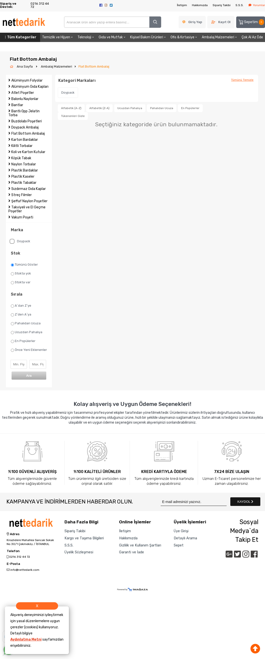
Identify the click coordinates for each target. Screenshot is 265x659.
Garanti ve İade (131, 552)
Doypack (20, 241)
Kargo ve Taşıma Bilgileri (84, 538)
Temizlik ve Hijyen (58, 37)
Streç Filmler (21, 195)
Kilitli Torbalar (21, 146)
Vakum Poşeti (22, 217)
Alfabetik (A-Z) (71, 108)
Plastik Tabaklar (23, 183)
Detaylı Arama (185, 538)
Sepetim (251, 22)
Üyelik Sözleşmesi (78, 552)
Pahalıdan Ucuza (26, 323)
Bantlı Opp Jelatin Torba (24, 113)
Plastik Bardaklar (24, 170)
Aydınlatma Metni (26, 639)
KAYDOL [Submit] (245, 501)
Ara (28, 375)
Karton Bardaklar (24, 140)
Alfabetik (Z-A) (99, 108)
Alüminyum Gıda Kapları (29, 87)
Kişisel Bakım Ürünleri (148, 37)
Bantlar (17, 105)
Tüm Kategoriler (20, 37)
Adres (13, 534)
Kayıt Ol (224, 22)
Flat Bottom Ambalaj (93, 66)
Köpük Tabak (21, 158)
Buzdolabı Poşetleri (26, 121)
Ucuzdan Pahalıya (26, 332)
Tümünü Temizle (242, 79)
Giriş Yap (195, 22)
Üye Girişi (181, 531)
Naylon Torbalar (23, 164)
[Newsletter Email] (194, 501)
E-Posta (13, 564)
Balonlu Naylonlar (24, 99)
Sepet (179, 545)
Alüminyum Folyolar (27, 80)
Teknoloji (86, 37)
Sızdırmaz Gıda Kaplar (28, 189)
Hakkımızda (200, 5)
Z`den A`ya (21, 314)
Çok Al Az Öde (252, 37)
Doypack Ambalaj (25, 127)
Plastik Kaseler (22, 176)
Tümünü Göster (24, 265)
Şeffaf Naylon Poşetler (29, 201)
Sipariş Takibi (222, 5)
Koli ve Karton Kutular (28, 152)
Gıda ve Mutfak (112, 37)
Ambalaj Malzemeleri (220, 37)
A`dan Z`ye (21, 306)
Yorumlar (257, 5)
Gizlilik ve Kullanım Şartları (140, 545)
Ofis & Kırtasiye (184, 37)
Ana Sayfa (25, 66)
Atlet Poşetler (22, 93)
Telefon (13, 551)
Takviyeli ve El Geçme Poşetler (27, 209)
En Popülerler (23, 341)
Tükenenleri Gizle (73, 116)
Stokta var (21, 282)
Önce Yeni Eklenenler (29, 350)
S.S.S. (239, 5)
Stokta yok (21, 273)
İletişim (182, 5)
